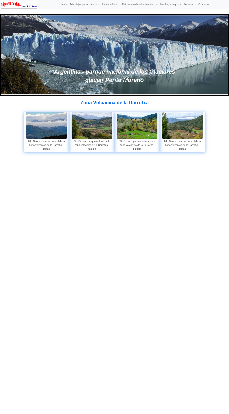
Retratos (189, 4)
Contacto (203, 4)
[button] (17, 55)
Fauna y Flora (110, 4)
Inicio (64, 4)
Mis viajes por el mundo (84, 4)
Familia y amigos (169, 4)
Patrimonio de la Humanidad (138, 4)
